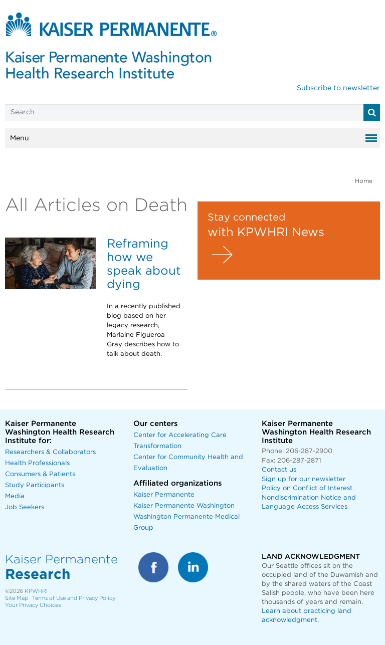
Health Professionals (37, 463)
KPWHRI (36, 591)
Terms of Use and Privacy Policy (73, 598)
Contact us (279, 470)
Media (15, 496)
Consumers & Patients (40, 474)
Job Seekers (24, 507)
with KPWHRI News (266, 233)
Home (363, 181)
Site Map (16, 598)
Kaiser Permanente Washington (184, 506)
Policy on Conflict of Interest (307, 488)
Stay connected (246, 217)
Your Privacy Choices (33, 605)
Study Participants (34, 485)
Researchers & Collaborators (50, 452)
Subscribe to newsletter (338, 88)
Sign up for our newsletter (303, 479)
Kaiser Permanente (164, 495)
